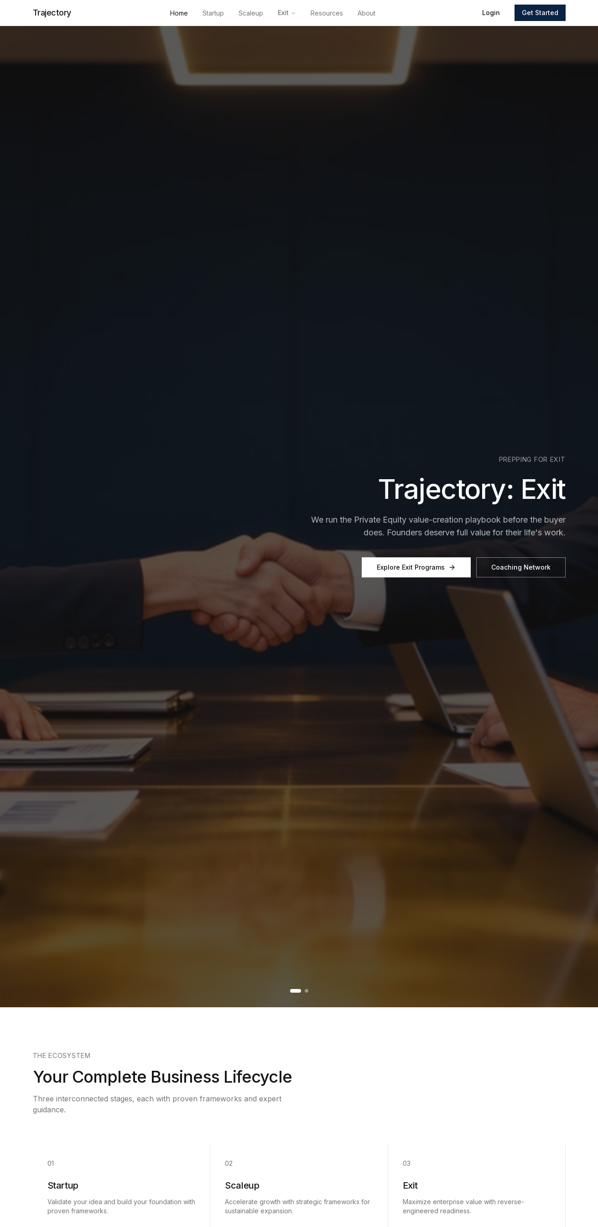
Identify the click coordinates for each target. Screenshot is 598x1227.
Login (491, 12)
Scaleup (251, 13)
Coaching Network (521, 567)
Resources (327, 13)
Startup (213, 13)
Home (179, 13)
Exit (287, 12)
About (366, 13)
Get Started (540, 12)
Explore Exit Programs (416, 567)
